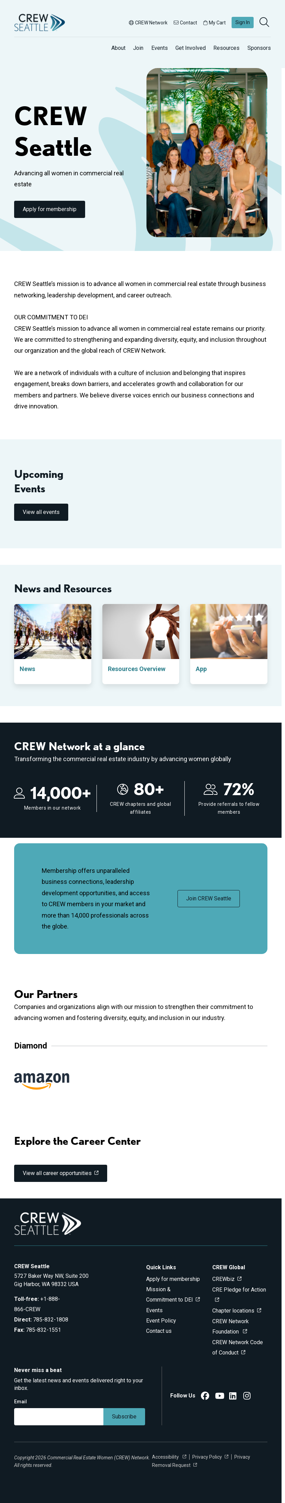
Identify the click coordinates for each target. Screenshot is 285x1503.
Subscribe (124, 1416)
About (118, 48)
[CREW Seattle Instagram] (247, 1397)
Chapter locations (233, 1310)
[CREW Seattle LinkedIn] (232, 1397)
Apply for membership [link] (50, 209)
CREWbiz (223, 1279)
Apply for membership (173, 1279)
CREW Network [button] (148, 22)
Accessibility (166, 1457)
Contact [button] (185, 22)
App (201, 668)
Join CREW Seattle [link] (208, 898)
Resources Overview (136, 668)
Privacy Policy (207, 1457)
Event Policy (161, 1320)
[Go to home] (39, 22)
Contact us (159, 1331)
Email (20, 1401)
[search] (265, 22)
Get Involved (190, 48)
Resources (226, 48)
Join (138, 48)
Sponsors (259, 48)
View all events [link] (41, 512)
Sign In (242, 22)
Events (159, 48)
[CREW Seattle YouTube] (219, 1397)
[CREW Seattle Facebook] (205, 1397)
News (27, 668)
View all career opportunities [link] (57, 1173)
